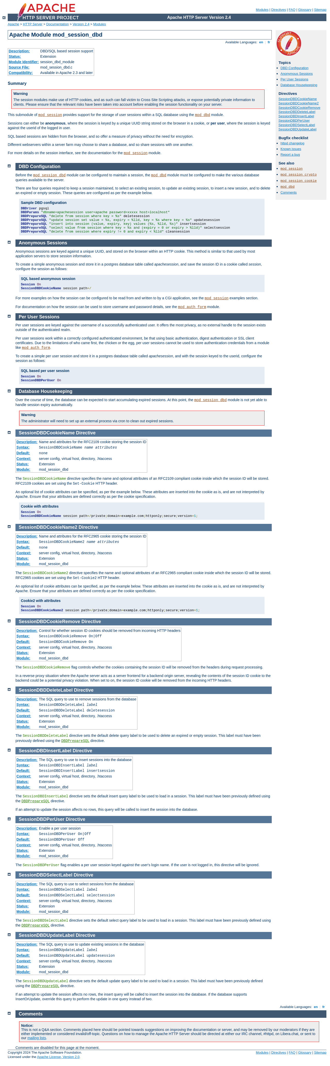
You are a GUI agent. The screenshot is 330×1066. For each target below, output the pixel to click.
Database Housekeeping (298, 85)
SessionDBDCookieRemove (299, 108)
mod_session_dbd (49, 175)
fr (269, 42)
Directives (278, 10)
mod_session (50, 115)
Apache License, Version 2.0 (58, 1057)
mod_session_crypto (298, 175)
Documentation (57, 24)
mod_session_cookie (298, 181)
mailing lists (36, 1038)
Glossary (304, 10)
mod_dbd (202, 115)
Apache (13, 24)
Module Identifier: (24, 62)
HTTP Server (33, 24)
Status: (15, 56)
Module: (23, 469)
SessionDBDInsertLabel (296, 116)
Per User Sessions (294, 79)
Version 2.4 (81, 24)
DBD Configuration (294, 68)
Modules (262, 10)
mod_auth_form (192, 307)
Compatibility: (21, 73)
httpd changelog (292, 143)
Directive (86, 432)
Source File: (19, 67)
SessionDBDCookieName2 (298, 103)
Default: (23, 453)
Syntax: (23, 447)
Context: (23, 459)
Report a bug (290, 154)
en (261, 42)
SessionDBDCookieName (297, 99)
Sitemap (320, 10)
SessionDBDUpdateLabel (297, 129)
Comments (288, 192)
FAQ (292, 10)
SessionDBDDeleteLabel (296, 112)
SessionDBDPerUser (294, 120)
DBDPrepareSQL (75, 741)
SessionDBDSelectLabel (296, 125)
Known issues (290, 149)
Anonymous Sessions (296, 74)
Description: (19, 51)
